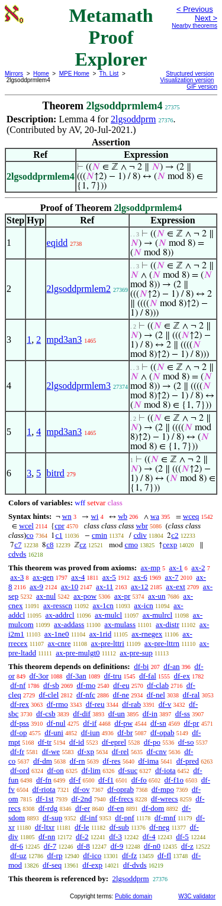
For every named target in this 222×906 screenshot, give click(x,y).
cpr (59, 525)
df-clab (158, 685)
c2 (174, 535)
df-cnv (156, 751)
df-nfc (85, 694)
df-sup (52, 817)
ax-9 (36, 586)
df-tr (45, 742)
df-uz (18, 855)
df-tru (113, 675)
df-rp (54, 855)
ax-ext (175, 586)
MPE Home (74, 73)
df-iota (165, 770)
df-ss (182, 713)
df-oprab (120, 789)
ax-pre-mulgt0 (77, 652)
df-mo (85, 685)
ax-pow (84, 596)
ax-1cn (102, 605)
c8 (49, 544)
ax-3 (17, 577)
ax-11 (104, 586)
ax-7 (171, 577)
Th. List (109, 73)
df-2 (82, 836)
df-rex (19, 704)
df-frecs (121, 798)
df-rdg (48, 808)
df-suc (128, 770)
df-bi (141, 666)
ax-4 (78, 577)
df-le (82, 827)
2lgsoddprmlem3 (79, 386)
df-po (152, 742)
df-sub (119, 827)
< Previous (194, 9)
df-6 (16, 846)
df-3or (39, 675)
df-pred (187, 760)
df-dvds (135, 864)
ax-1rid (100, 633)
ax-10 (70, 586)
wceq (191, 516)
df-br (125, 732)
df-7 (50, 846)
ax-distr (167, 624)
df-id (76, 742)
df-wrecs (164, 798)
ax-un (157, 596)
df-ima (148, 760)
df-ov (81, 789)
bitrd (56, 473)
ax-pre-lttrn (161, 643)
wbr (142, 525)
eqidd (57, 243)
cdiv (139, 535)
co (29, 535)
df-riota (44, 789)
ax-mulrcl (158, 615)
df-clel (48, 694)
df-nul (56, 723)
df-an (171, 666)
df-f (75, 779)
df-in (150, 713)
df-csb (46, 713)
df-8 (83, 846)
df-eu (121, 685)
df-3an (76, 675)
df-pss (19, 723)
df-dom (152, 808)
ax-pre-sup (136, 652)
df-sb (51, 685)
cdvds (17, 554)
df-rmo (57, 704)
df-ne (121, 694)
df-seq (52, 864)
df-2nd (81, 798)
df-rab (131, 704)
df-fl (164, 855)
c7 (17, 544)
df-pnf (124, 817)
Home (41, 73)
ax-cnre (58, 643)
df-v (165, 704)
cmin (99, 535)
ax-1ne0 (56, 633)
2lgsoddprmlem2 (79, 289)
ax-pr (122, 596)
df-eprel (114, 742)
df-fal (147, 675)
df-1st (44, 798)
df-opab (162, 732)
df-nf (17, 685)
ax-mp (150, 567)
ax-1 (176, 567)
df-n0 (152, 846)
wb (122, 516)
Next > (206, 18)
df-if (89, 723)
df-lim (91, 770)
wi (94, 516)
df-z (187, 846)
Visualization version (187, 80)
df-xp (86, 751)
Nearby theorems (194, 25)
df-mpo (163, 789)
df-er (82, 808)
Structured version (190, 73)
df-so (186, 742)
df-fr (17, 751)
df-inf (89, 817)
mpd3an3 (64, 340)
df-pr (191, 723)
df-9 (117, 846)
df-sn (158, 723)
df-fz (129, 855)
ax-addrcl (60, 615)
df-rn (77, 760)
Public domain (133, 896)
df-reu (95, 704)
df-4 (149, 836)
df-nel (156, 694)
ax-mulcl (108, 615)
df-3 (115, 836)
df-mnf (165, 817)
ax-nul (46, 596)
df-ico (92, 855)
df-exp (92, 864)
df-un (116, 713)
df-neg (159, 827)
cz (82, 544)
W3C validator (196, 896)
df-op (18, 732)
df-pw (123, 723)
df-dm (42, 760)
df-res (111, 760)
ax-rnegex (146, 633)
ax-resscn (57, 605)
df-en (116, 808)
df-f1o (174, 779)
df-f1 (106, 779)
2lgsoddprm (133, 119)
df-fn (44, 779)
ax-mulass (120, 624)
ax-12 (140, 586)
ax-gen (43, 577)
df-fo (139, 779)
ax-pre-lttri (107, 643)
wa (154, 516)
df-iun (90, 732)
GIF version (201, 86)
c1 (58, 535)
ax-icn (143, 605)
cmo (131, 544)
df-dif (82, 713)
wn (67, 516)
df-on (55, 770)
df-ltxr (44, 827)
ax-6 (140, 577)
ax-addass (69, 624)
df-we (51, 751)
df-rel (120, 751)
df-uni (53, 732)
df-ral (191, 694)
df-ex (182, 675)
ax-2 (198, 567)
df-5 (182, 836)
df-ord (20, 770)
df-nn (46, 836)
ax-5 (109, 577)
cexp (170, 544)
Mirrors (14, 73)
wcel (26, 525)
